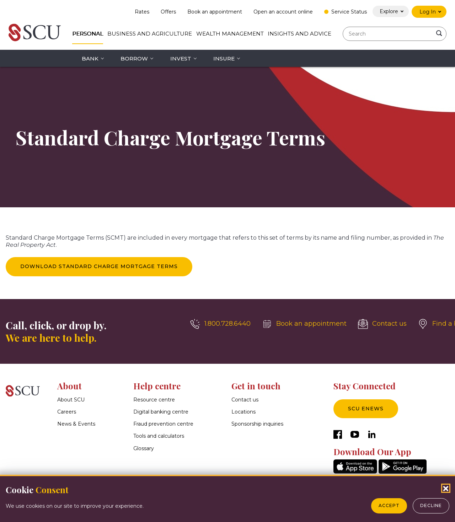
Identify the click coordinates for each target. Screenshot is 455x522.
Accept (389, 505)
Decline (431, 505)
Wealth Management (230, 33)
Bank (90, 58)
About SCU (71, 399)
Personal (87, 33)
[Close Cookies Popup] (445, 488)
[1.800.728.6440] (220, 324)
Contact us (244, 399)
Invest (180, 58)
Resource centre (154, 399)
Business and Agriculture (149, 33)
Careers (66, 412)
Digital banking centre (160, 412)
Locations (243, 412)
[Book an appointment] (304, 324)
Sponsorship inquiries (257, 424)
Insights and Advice (299, 33)
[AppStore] (355, 471)
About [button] (69, 386)
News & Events (76, 424)
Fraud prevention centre (163, 424)
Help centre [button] (157, 386)
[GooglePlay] (403, 471)
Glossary (143, 448)
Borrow (134, 58)
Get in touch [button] (255, 386)
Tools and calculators (158, 436)
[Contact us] (382, 324)
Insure (224, 58)
